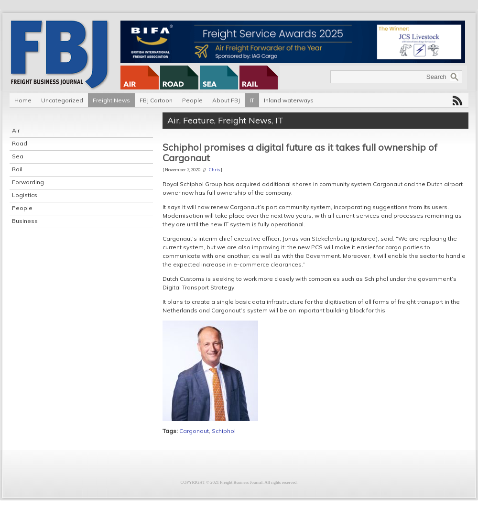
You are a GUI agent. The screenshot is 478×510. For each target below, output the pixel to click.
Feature (198, 120)
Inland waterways (289, 100)
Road (19, 143)
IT (252, 100)
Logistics (24, 195)
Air (16, 130)
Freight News (111, 100)
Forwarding (28, 182)
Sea (17, 156)
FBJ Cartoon (156, 100)
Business (25, 220)
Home (23, 100)
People (192, 100)
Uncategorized (62, 100)
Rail (17, 169)
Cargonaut (194, 430)
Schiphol (224, 430)
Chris (214, 169)
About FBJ (226, 100)
